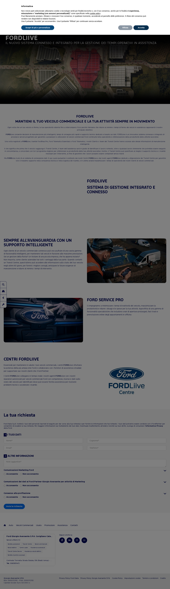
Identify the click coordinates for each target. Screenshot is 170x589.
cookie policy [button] (95, 13)
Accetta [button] (141, 28)
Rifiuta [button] (125, 28)
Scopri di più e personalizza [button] (38, 28)
